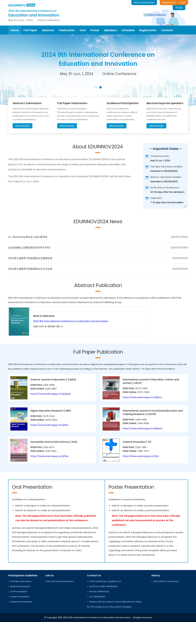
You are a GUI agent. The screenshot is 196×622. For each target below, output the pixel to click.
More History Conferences (166, 581)
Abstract (48, 30)
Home (14, 30)
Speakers (110, 30)
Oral (83, 30)
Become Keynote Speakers (60, 581)
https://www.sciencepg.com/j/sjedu (50, 393)
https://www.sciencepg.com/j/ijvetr (142, 428)
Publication (67, 30)
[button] (95, 87)
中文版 (179, 7)
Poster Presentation (19, 596)
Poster (94, 30)
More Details (22, 125)
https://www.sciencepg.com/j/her (49, 425)
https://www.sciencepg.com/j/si (141, 456)
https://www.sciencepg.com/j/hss (49, 456)
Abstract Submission (20, 586)
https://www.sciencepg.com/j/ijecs (142, 397)
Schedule (128, 30)
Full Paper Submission (20, 581)
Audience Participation (21, 601)
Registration (169, 2)
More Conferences (144, 2)
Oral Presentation (18, 591)
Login (183, 2)
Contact (167, 30)
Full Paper (30, 30)
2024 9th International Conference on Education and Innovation (70, 321)
